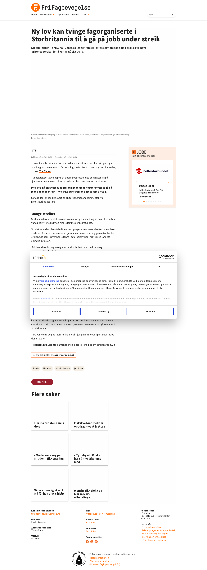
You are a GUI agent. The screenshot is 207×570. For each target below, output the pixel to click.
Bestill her (91, 531)
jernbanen (73, 233)
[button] (168, 182)
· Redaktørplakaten (99, 558)
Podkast (76, 14)
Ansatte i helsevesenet (54, 233)
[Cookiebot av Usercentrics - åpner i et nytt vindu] (154, 257)
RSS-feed (90, 522)
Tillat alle (146, 311)
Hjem (34, 14)
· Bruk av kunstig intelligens (154, 533)
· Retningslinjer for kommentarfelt (158, 530)
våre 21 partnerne (56, 281)
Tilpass (103, 311)
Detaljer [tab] (87, 266)
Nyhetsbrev (63, 14)
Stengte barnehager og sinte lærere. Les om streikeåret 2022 (81, 345)
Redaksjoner (47, 14)
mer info (52, 298)
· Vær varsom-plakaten (100, 561)
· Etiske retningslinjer (151, 527)
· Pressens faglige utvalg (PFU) (104, 564)
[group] (152, 182)
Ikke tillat (61, 311)
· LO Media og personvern (153, 540)
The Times (45, 171)
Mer (87, 14)
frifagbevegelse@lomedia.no (45, 513)
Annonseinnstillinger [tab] (120, 266)
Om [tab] (153, 266)
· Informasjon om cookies (153, 537)
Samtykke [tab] (54, 266)
